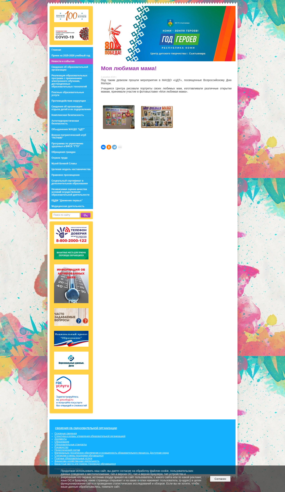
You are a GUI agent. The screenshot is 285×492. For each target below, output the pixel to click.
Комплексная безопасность (67, 115)
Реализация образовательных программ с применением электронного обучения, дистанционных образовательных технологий (69, 81)
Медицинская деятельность (68, 206)
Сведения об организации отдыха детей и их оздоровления (71, 108)
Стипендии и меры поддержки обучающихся (79, 455)
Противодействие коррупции (68, 100)
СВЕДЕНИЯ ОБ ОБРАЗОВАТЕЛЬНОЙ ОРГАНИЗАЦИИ (86, 428)
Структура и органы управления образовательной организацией (89, 436)
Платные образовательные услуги (67, 94)
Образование (61, 441)
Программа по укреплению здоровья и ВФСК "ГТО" (67, 145)
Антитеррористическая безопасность (65, 122)
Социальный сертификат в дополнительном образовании (69, 182)
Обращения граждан (63, 152)
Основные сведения (65, 433)
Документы (60, 439)
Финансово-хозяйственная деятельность (76, 461)
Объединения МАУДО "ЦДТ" (68, 129)
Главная (56, 49)
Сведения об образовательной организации (69, 68)
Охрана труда (59, 157)
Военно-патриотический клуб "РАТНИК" (68, 136)
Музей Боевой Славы (64, 163)
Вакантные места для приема (70, 464)
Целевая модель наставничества (71, 169)
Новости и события (62, 61)
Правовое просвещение (65, 175)
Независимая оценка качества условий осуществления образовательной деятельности (70, 192)
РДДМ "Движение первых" (67, 200)
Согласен (220, 478)
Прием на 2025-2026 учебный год (70, 55)
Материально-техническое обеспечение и (77, 452)
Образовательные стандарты (70, 444)
